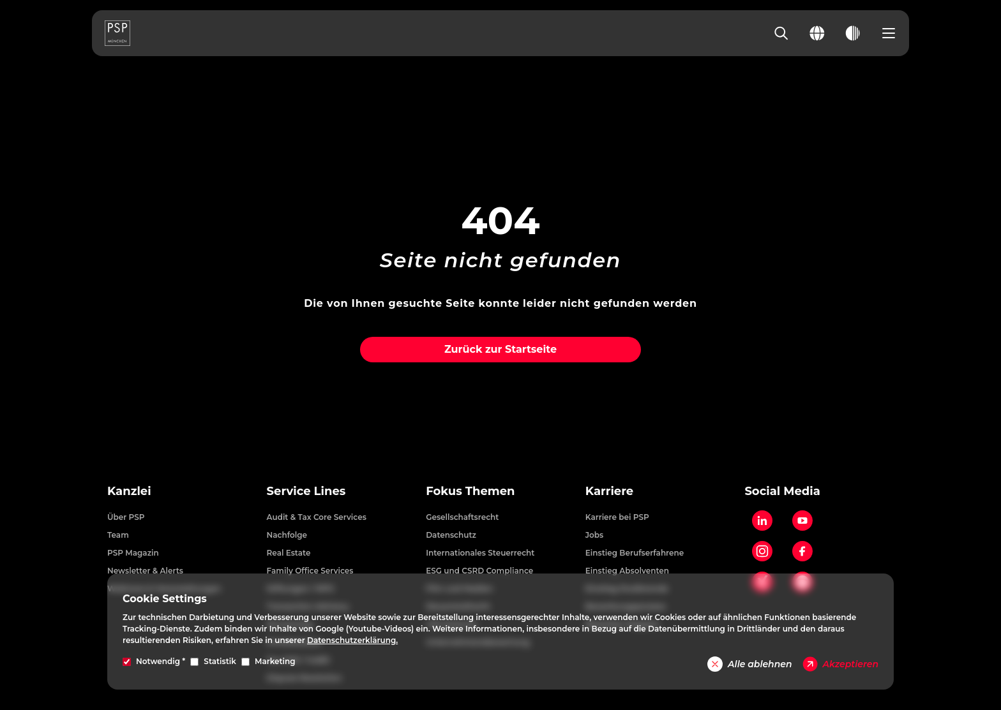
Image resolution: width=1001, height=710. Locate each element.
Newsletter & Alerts (145, 570)
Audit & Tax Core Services (316, 517)
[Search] (781, 33)
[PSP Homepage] (117, 33)
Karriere (609, 491)
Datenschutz (451, 535)
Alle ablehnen (749, 664)
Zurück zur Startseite (500, 349)
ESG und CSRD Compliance (479, 570)
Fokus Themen (470, 491)
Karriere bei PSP (617, 517)
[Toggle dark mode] (853, 33)
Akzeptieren (840, 664)
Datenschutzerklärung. (352, 640)
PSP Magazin (133, 553)
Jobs (594, 535)
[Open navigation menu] (888, 33)
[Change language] (817, 33)
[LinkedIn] (762, 520)
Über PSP (126, 517)
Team (118, 535)
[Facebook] (802, 551)
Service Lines (306, 491)
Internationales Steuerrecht (480, 553)
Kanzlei (129, 491)
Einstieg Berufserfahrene (634, 553)
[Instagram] (762, 551)
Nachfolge (287, 535)
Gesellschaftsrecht (462, 517)
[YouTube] (802, 520)
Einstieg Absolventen (627, 570)
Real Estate (289, 553)
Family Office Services (310, 570)
